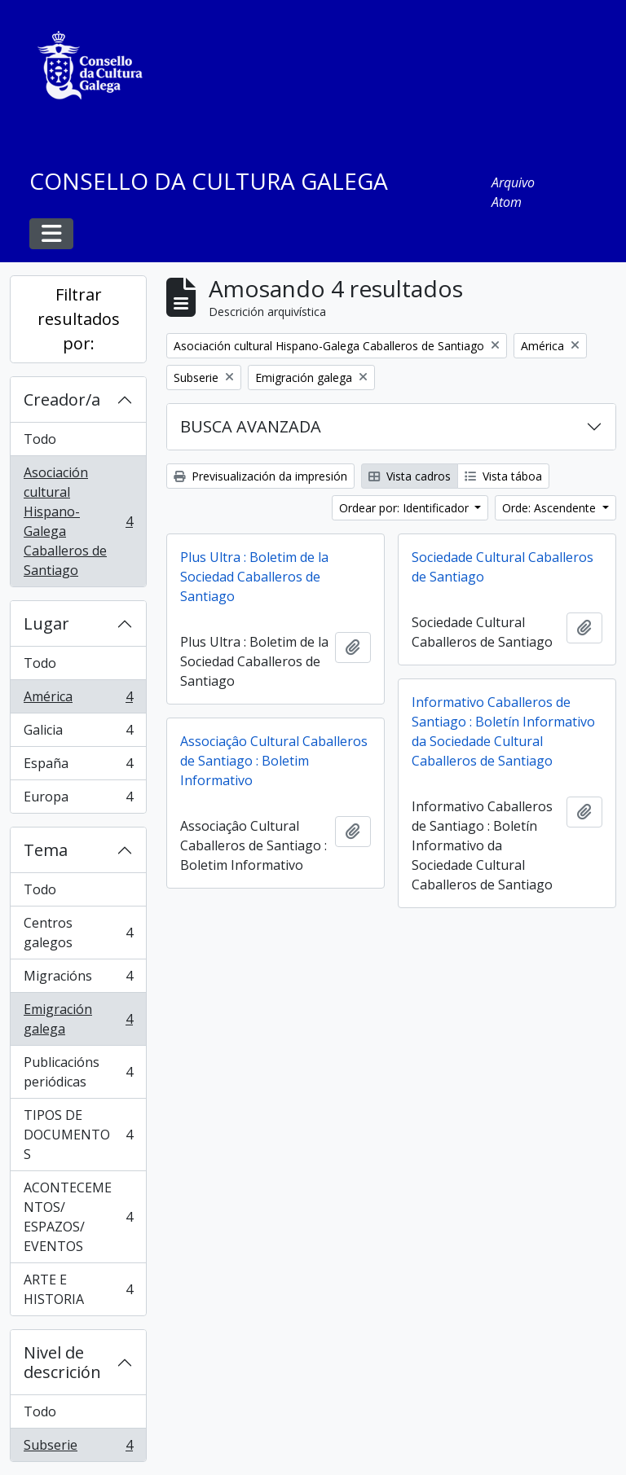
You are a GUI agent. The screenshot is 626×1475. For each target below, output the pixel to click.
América (78, 700)
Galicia (78, 733)
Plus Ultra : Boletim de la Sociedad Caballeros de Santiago (254, 576)
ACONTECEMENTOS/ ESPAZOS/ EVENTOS (78, 1217)
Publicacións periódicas (78, 1072)
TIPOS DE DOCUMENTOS (78, 1134)
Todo (40, 439)
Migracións (78, 979)
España (78, 766)
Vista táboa (503, 476)
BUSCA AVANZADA (250, 426)
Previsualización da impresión (260, 476)
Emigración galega (78, 1019)
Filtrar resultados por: (78, 318)
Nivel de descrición (62, 1362)
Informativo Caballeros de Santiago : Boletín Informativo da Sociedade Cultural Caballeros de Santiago (503, 731)
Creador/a (62, 399)
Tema (46, 850)
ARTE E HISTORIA (78, 1289)
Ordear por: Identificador (405, 508)
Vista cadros (409, 476)
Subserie (78, 1448)
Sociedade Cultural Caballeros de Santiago (502, 567)
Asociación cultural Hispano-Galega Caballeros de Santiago (78, 521)
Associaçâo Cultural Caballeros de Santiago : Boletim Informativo (274, 760)
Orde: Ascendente (550, 508)
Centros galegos (78, 932)
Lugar (46, 623)
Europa (78, 800)
